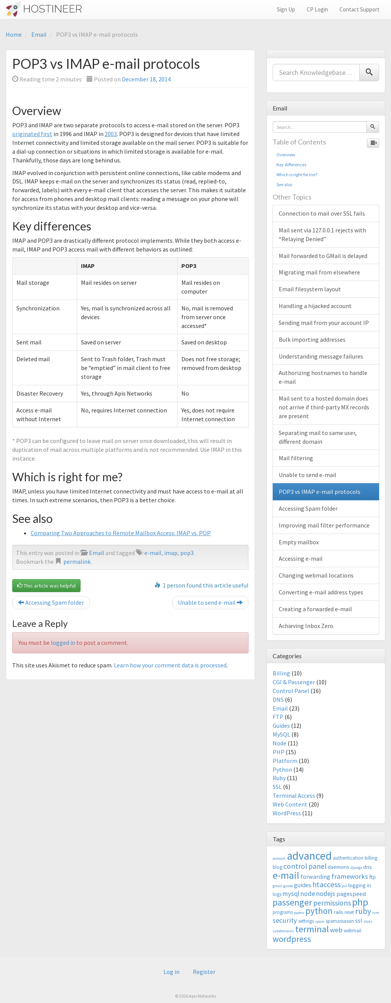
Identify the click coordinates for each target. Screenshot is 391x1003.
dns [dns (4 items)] (367, 866)
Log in (171, 971)
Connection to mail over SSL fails (322, 213)
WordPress (287, 813)
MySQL (281, 734)
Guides (281, 725)
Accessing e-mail (301, 558)
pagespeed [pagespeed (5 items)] (351, 894)
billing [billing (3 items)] (371, 858)
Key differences (291, 164)
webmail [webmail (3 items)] (352, 930)
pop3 (187, 553)
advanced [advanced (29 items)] (309, 856)
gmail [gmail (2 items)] (277, 885)
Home (14, 34)
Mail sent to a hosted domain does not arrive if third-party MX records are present (324, 407)
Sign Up (286, 9)
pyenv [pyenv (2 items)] (299, 912)
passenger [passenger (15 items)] (292, 902)
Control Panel (291, 691)
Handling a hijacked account (315, 306)
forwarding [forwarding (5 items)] (315, 876)
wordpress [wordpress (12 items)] (292, 938)
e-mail (153, 553)
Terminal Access (294, 795)
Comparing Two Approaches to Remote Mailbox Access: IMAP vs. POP (121, 533)
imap (171, 553)
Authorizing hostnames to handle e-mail (323, 377)
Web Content (290, 804)
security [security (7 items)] (285, 920)
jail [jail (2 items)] (344, 885)
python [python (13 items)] (319, 910)
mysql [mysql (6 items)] (291, 893)
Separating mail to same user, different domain (318, 437)
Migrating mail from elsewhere (319, 272)
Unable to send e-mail (210, 602)
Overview (285, 154)
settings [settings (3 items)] (306, 921)
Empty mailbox (299, 542)
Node (279, 743)
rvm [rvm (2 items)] (375, 912)
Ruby (279, 778)
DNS (278, 699)
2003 (111, 134)
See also (284, 184)
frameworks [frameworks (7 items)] (349, 876)
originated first (32, 134)
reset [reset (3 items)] (349, 912)
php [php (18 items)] (360, 902)
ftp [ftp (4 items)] (372, 876)
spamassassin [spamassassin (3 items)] (340, 921)
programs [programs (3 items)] (283, 912)
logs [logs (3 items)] (277, 894)
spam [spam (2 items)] (320, 921)
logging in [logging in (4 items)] (359, 885)
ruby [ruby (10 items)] (363, 911)
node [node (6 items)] (308, 893)
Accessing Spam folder (51, 602)
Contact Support (359, 9)
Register (204, 971)
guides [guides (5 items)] (302, 885)
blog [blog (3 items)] (277, 867)
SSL (277, 786)
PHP (278, 752)
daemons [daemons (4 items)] (338, 866)
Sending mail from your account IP (324, 322)
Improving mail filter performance (324, 525)
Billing (281, 673)
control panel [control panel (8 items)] (304, 866)
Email (39, 34)
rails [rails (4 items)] (338, 911)
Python (282, 769)
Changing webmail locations (316, 575)
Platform (285, 760)
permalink (76, 561)
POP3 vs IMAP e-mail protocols (319, 491)
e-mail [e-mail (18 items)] (286, 875)
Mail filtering (296, 458)
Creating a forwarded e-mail (315, 609)
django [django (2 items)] (356, 867)
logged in (63, 642)
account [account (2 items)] (279, 858)
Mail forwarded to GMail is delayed (323, 256)
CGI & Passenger (294, 682)
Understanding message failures (321, 356)
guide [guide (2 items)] (288, 885)
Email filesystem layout (310, 289)
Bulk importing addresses (312, 339)
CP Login (317, 9)
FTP (278, 717)
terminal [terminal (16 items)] (312, 929)
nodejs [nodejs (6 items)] (325, 893)
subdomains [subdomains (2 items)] (283, 930)
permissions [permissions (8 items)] (332, 902)
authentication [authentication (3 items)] (348, 858)
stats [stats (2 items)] (368, 921)
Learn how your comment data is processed (170, 665)
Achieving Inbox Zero (306, 626)
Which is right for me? (296, 174)
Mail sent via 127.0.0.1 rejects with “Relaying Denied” (322, 234)
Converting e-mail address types (321, 592)
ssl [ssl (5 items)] (358, 920)
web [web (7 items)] (336, 929)
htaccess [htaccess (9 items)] (326, 884)
